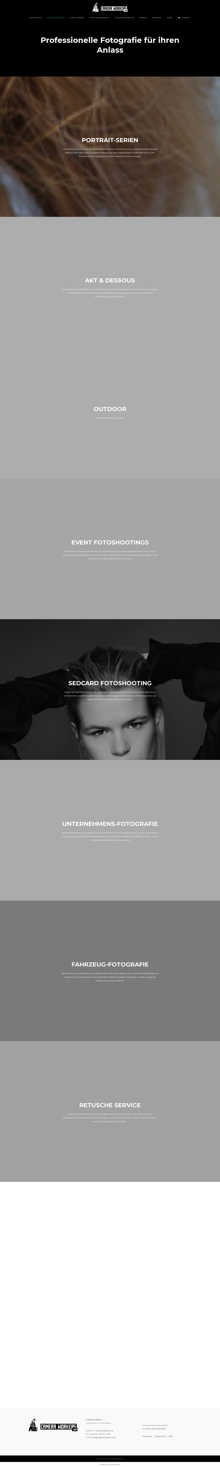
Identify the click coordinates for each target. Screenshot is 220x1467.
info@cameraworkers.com (104, 1437)
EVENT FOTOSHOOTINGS (110, 542)
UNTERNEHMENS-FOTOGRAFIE (110, 823)
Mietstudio (36, 18)
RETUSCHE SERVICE (110, 1105)
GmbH (163, 1429)
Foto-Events (77, 18)
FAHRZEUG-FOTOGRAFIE (110, 964)
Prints (142, 18)
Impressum (148, 1436)
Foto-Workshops (99, 18)
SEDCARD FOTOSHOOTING (110, 683)
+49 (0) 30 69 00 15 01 (104, 1431)
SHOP (170, 18)
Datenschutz (161, 1436)
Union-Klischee (152, 1429)
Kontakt (156, 18)
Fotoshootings (56, 18)
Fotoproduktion (124, 18)
